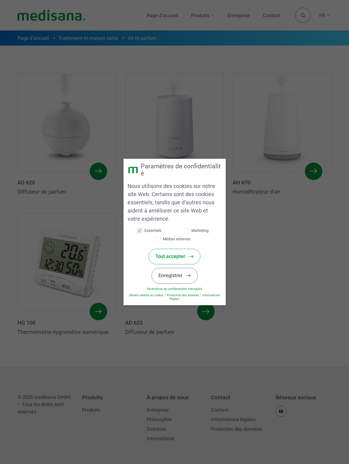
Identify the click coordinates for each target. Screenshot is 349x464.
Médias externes (174, 239)
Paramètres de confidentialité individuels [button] (176, 289)
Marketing (197, 230)
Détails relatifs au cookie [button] (148, 295)
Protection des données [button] (184, 295)
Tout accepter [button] (172, 256)
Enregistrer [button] (172, 275)
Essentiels (151, 230)
